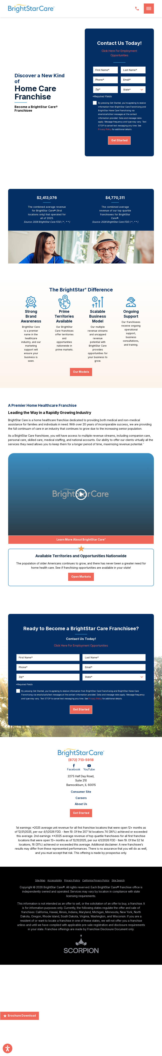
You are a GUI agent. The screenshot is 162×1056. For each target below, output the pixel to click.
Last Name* (130, 69)
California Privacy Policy (95, 880)
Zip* (97, 89)
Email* (127, 79)
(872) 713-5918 (81, 759)
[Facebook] (73, 768)
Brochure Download (19, 1015)
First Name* (102, 69)
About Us (81, 804)
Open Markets (81, 576)
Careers (81, 798)
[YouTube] (89, 768)
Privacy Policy (104, 129)
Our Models (81, 371)
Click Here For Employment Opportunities (81, 645)
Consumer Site (81, 791)
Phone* (99, 79)
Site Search (118, 880)
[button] (149, 8)
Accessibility (54, 880)
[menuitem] (81, 791)
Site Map (40, 880)
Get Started (119, 140)
